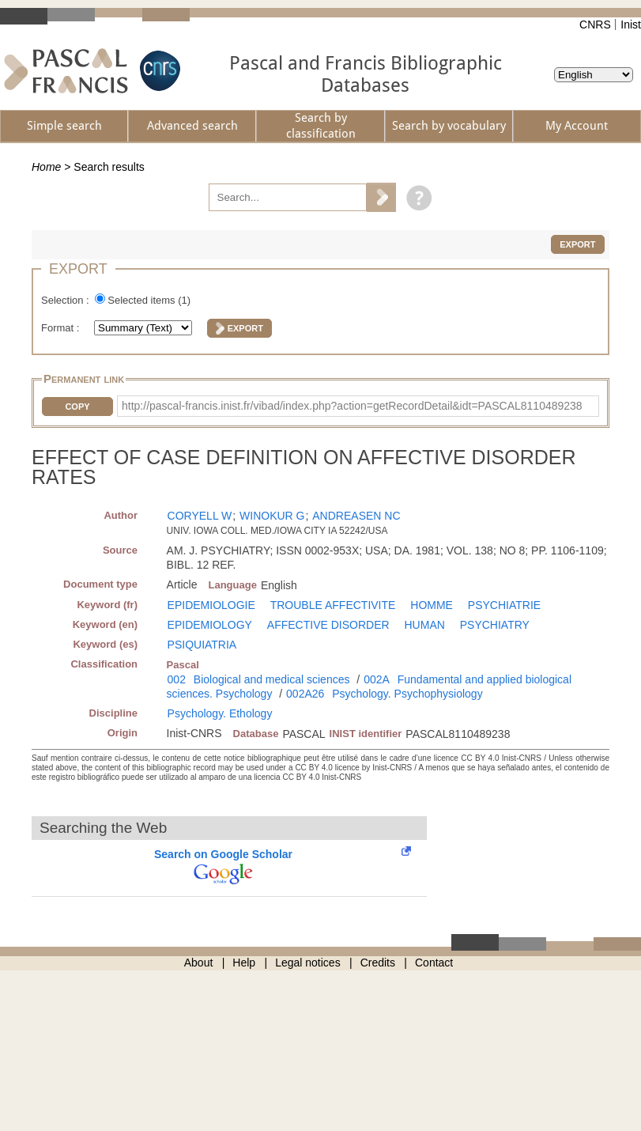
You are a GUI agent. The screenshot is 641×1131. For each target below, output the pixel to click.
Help (243, 962)
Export (577, 244)
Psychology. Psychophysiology (407, 693)
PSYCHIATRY (495, 624)
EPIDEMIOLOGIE (211, 605)
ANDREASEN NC (356, 515)
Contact (434, 962)
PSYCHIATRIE (504, 605)
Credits (377, 962)
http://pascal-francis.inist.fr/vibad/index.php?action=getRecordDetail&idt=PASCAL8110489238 (352, 405)
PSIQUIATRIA (202, 644)
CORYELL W (200, 515)
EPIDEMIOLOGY (210, 624)
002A (377, 679)
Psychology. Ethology (220, 713)
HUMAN (425, 624)
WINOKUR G (271, 515)
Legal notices (308, 962)
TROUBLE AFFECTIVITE (333, 605)
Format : (61, 328)
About (198, 962)
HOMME (431, 605)
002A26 (305, 693)
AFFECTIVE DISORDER (328, 624)
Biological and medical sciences (272, 679)
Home (46, 167)
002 (177, 679)
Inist (630, 24)
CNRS (595, 24)
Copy (77, 406)
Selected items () (148, 300)
